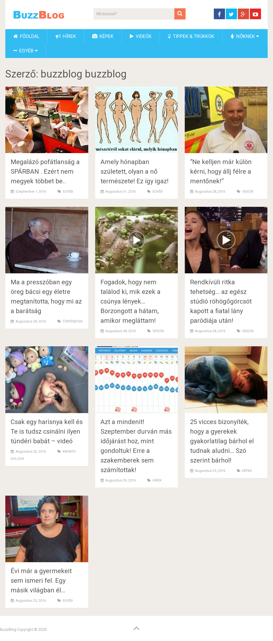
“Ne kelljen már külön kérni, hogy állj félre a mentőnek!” (221, 171)
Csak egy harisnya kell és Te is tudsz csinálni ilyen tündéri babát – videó (47, 431)
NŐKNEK (243, 36)
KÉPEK (103, 36)
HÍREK (66, 36)
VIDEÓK (141, 36)
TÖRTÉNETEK (73, 321)
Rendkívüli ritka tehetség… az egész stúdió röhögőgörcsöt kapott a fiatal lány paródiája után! (221, 301)
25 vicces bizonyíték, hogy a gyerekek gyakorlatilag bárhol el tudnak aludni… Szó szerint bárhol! (222, 441)
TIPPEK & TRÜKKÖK (191, 36)
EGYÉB (23, 50)
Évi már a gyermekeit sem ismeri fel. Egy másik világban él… (41, 580)
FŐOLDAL (26, 36)
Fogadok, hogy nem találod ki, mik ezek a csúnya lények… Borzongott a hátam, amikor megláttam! (130, 301)
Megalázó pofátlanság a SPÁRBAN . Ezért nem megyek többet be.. (45, 171)
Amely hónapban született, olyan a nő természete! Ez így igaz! (134, 171)
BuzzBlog (8, 629)
